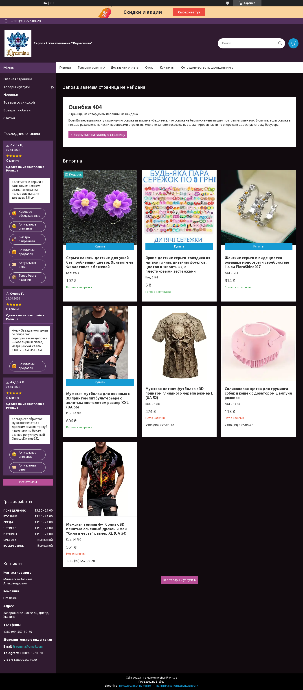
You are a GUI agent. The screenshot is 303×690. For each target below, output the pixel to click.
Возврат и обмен (17, 110)
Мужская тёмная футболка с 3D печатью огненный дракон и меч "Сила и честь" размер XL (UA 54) (96, 528)
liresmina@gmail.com (28, 646)
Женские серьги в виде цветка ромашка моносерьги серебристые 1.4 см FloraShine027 (257, 262)
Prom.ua (171, 677)
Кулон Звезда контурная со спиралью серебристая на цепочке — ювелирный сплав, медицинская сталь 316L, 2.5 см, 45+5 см (30, 340)
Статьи (9, 118)
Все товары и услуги (178, 580)
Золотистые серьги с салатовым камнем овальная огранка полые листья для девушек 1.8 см (27, 189)
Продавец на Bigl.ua (151, 681)
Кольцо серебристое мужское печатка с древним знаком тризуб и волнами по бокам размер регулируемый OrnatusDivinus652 (29, 428)
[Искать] (280, 43)
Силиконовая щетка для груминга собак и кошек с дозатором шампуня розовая (258, 393)
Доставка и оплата (124, 67)
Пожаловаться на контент (136, 685)
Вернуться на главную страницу (99, 135)
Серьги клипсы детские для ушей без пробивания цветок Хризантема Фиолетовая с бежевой (99, 262)
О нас (149, 67)
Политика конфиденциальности (177, 685)
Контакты (167, 67)
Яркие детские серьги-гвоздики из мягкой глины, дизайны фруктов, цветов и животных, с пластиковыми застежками (177, 264)
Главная (65, 67)
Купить (100, 246)
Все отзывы (28, 482)
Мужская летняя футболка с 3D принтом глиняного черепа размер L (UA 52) (179, 393)
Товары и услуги (90, 67)
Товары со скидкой (19, 102)
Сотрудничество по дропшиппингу (207, 67)
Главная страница (17, 79)
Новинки (10, 94)
